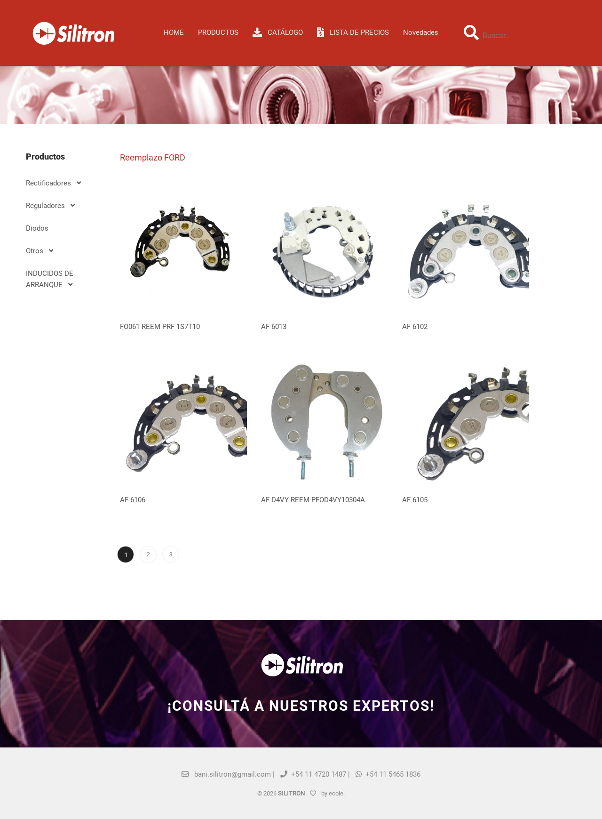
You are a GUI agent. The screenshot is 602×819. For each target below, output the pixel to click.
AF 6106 (132, 500)
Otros (39, 251)
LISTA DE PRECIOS (353, 32)
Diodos (37, 228)
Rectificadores (53, 183)
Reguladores (50, 205)
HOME (174, 32)
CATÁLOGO (278, 32)
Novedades (420, 32)
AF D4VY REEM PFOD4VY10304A (313, 500)
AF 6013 (273, 326)
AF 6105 (415, 500)
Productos (218, 32)
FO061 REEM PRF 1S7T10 (160, 326)
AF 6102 (415, 326)
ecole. (337, 793)
